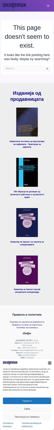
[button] (49, 363)
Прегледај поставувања (27, 416)
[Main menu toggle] (48, 6)
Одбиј (27, 408)
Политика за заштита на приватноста (27, 322)
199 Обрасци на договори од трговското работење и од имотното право (27, 194)
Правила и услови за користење (27, 325)
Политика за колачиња (27, 327)
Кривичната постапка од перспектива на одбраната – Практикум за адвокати (27, 144)
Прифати (27, 400)
